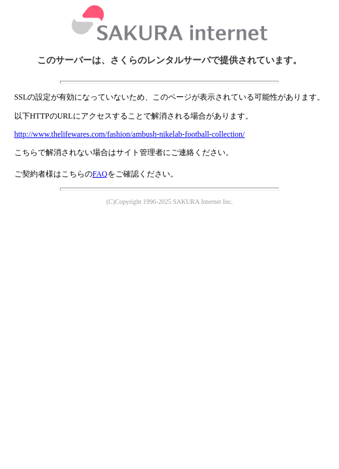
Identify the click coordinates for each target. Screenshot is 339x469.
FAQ (100, 173)
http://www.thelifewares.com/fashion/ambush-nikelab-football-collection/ (129, 134)
